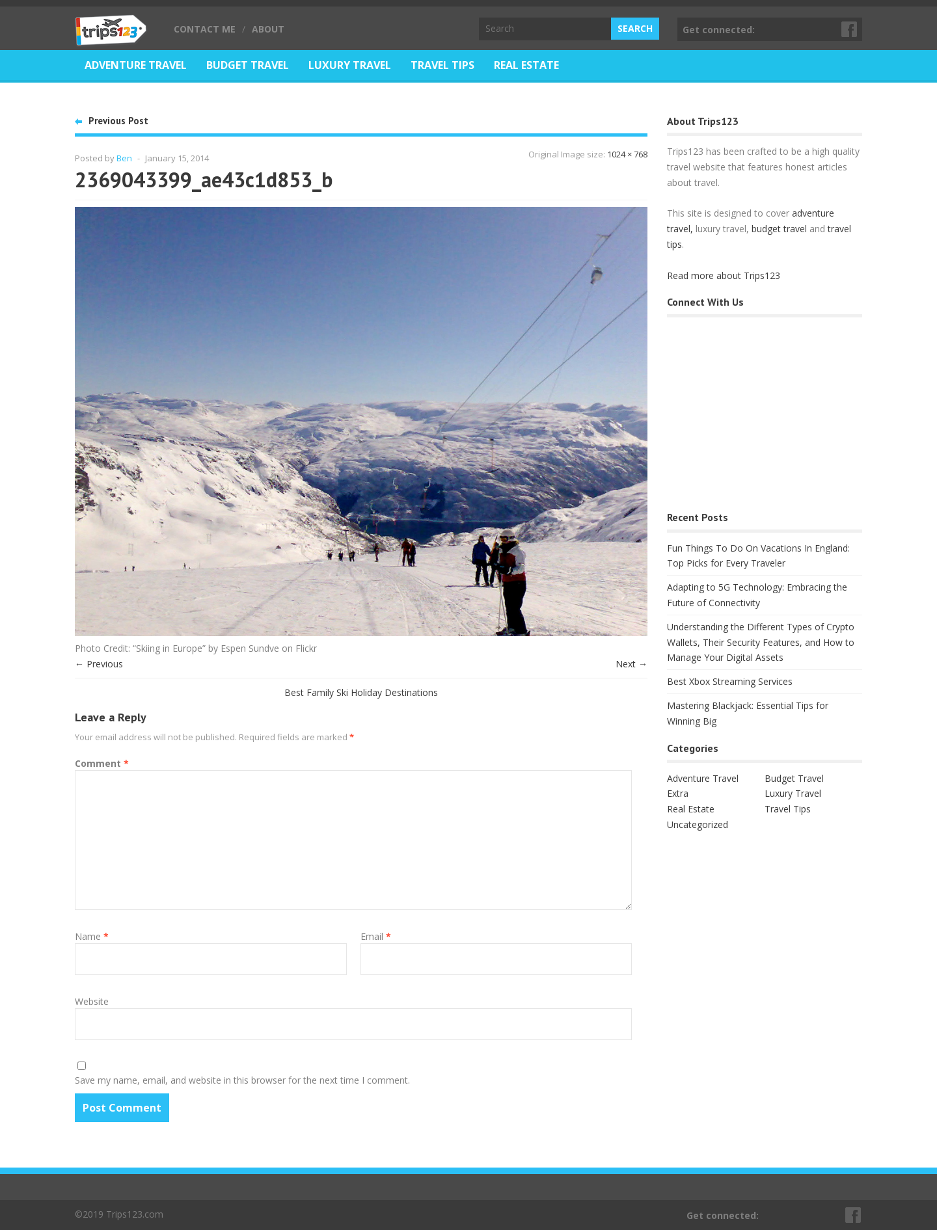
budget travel (779, 228)
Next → (631, 664)
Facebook (849, 29)
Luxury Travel (349, 65)
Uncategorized (697, 824)
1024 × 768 (627, 154)
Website (92, 1001)
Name (92, 936)
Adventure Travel (136, 65)
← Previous (99, 664)
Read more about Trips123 (723, 275)
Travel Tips (442, 65)
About (268, 29)
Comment (102, 763)
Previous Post (118, 120)
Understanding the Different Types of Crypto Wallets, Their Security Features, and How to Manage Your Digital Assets (760, 642)
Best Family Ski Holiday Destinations (361, 692)
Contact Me (205, 29)
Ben (124, 158)
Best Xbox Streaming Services (730, 681)
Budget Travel (247, 65)
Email (375, 936)
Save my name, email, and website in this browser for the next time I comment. (242, 1080)
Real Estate (526, 65)
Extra (677, 793)
